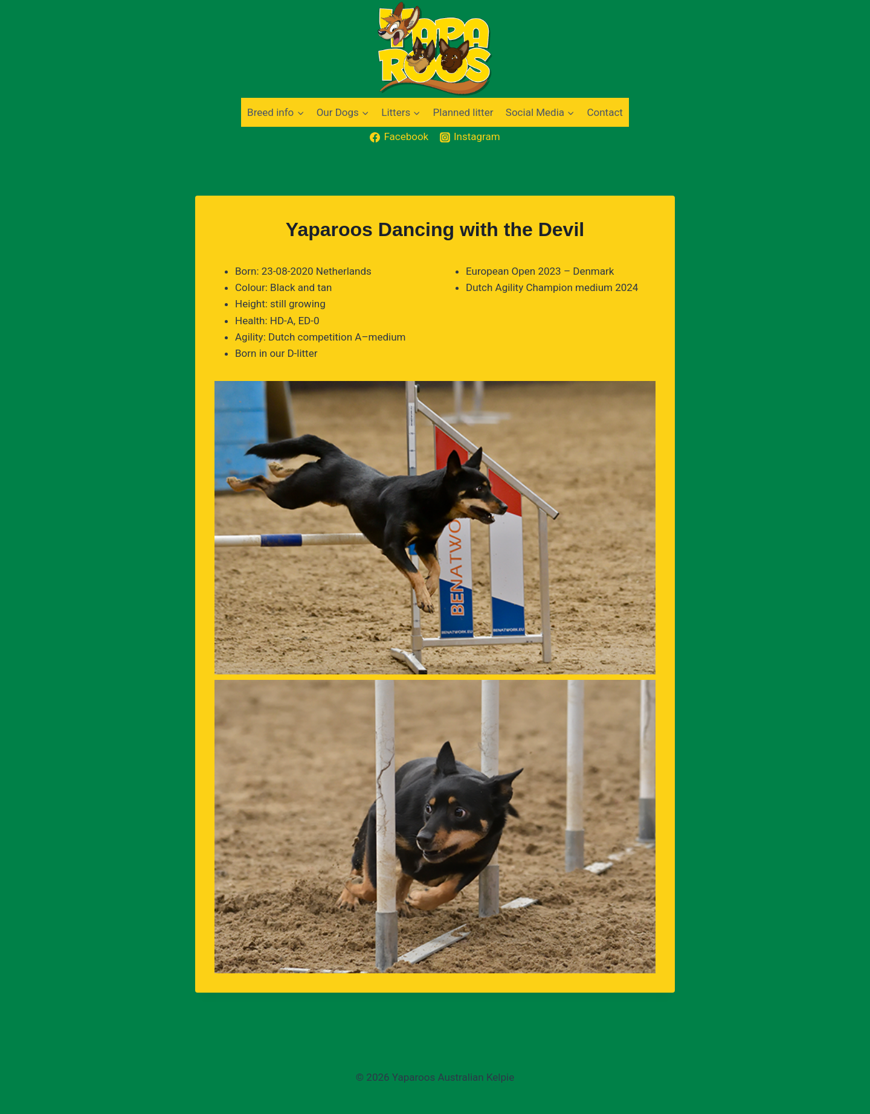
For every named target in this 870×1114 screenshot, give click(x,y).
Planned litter (463, 112)
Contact (604, 112)
